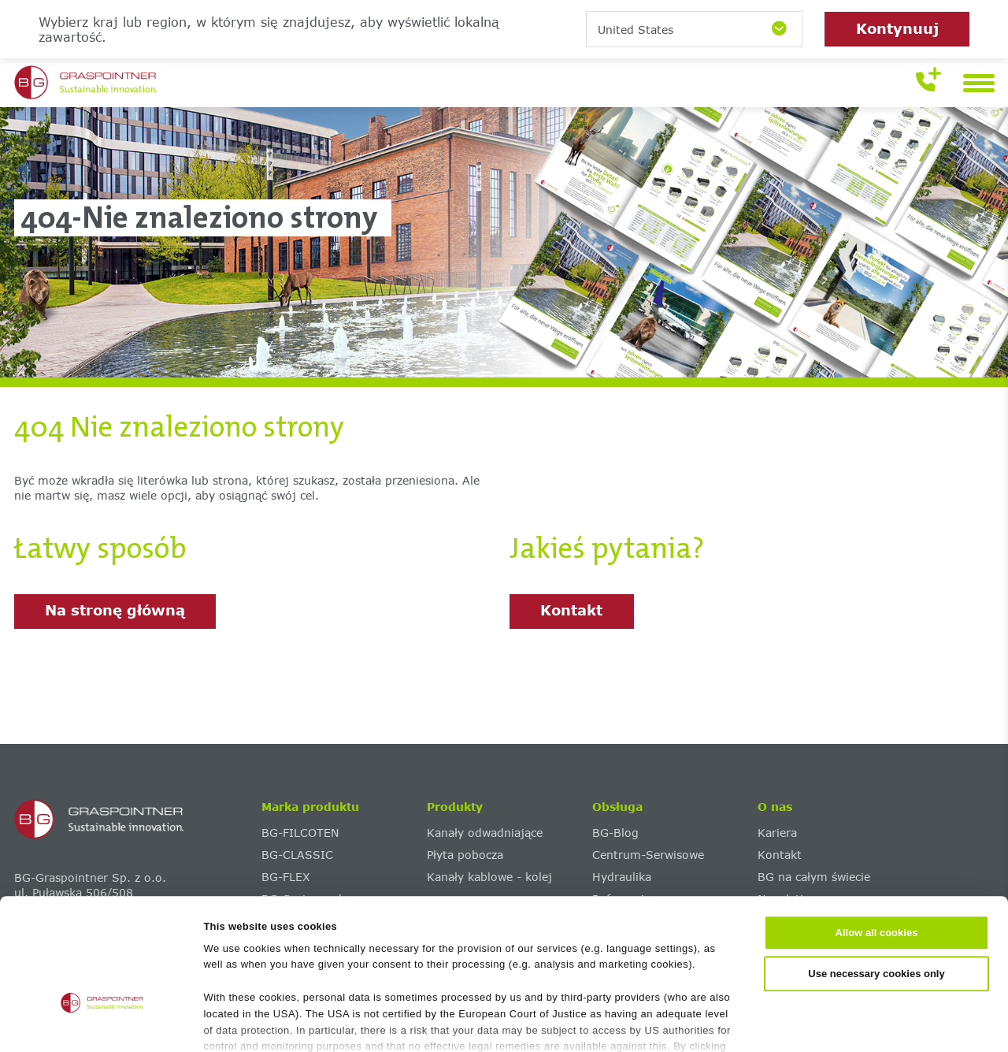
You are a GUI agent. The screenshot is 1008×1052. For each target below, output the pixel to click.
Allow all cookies (877, 836)
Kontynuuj (897, 28)
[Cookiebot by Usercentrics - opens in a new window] (102, 1023)
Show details (765, 1022)
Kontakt (571, 610)
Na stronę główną (115, 610)
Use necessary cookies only (876, 876)
